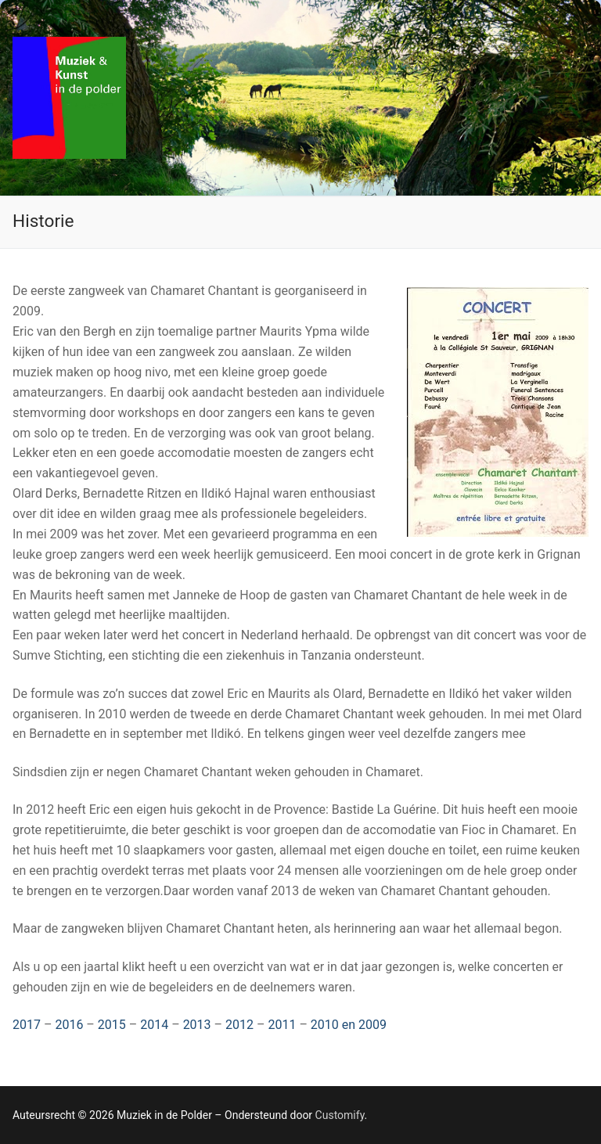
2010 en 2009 (349, 1024)
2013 (197, 1024)
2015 (112, 1024)
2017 (27, 1024)
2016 (69, 1024)
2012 (239, 1024)
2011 (282, 1024)
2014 (154, 1024)
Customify (340, 1115)
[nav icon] (563, 97)
